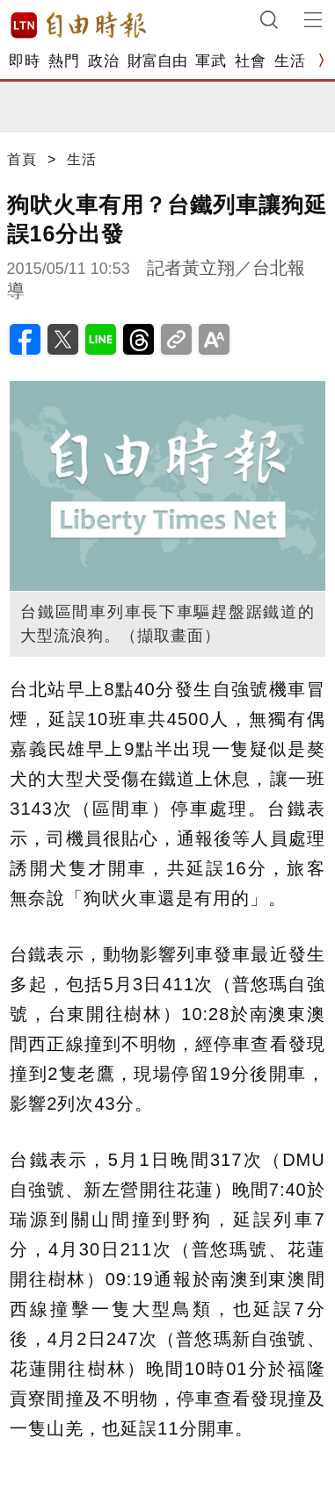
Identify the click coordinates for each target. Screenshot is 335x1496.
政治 (103, 61)
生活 (289, 61)
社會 (250, 61)
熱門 (63, 61)
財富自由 (156, 61)
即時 (24, 61)
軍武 (210, 61)
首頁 (22, 159)
